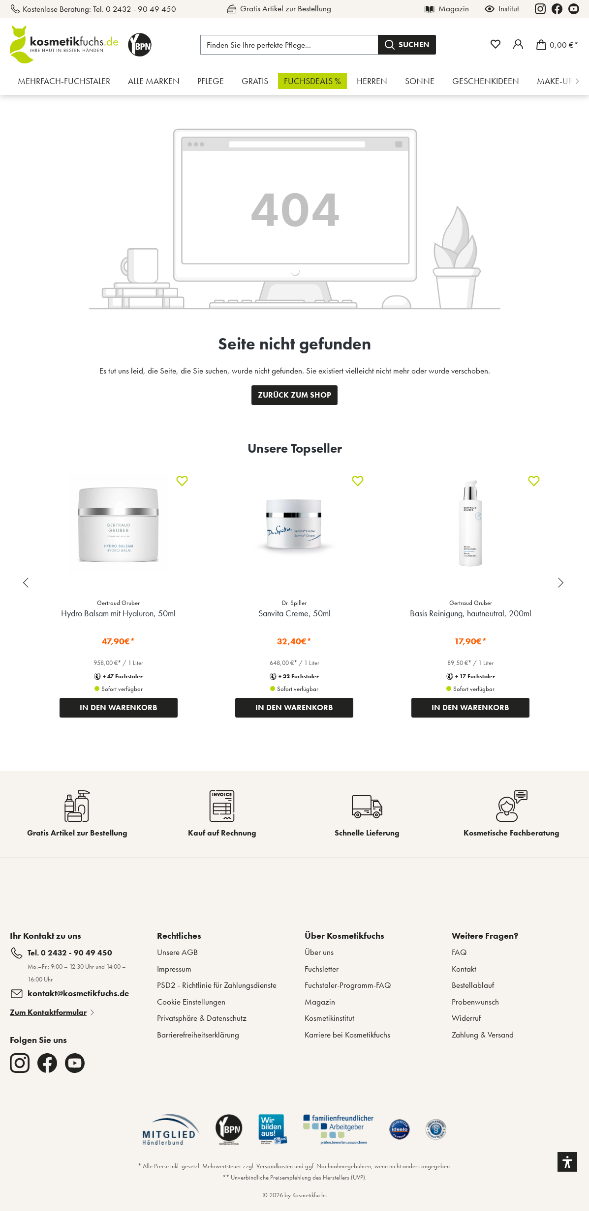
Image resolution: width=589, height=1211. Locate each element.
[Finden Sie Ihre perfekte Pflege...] (289, 45)
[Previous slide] (27, 583)
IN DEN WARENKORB (118, 707)
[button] (567, 1162)
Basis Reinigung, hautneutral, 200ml (470, 613)
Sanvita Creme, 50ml (294, 613)
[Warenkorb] (554, 45)
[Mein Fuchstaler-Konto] (518, 44)
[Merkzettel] (495, 44)
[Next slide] (562, 583)
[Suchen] (407, 45)
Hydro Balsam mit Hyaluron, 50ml (118, 613)
